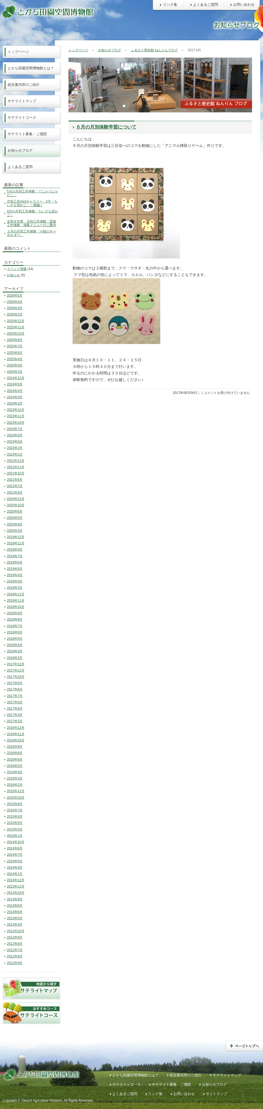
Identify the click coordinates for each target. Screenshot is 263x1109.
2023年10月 (15, 423)
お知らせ (13, 275)
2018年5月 (14, 639)
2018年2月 (14, 658)
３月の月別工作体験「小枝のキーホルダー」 (31, 233)
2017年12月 (15, 664)
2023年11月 (15, 416)
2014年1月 (14, 874)
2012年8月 (14, 944)
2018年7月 (14, 626)
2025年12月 (15, 321)
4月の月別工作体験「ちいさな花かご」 (32, 213)
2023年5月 (14, 441)
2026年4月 (14, 302)
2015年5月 (14, 823)
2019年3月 (14, 581)
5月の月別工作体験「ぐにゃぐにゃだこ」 (32, 193)
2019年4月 (14, 575)
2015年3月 (14, 829)
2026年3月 (14, 308)
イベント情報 (17, 269)
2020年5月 (14, 518)
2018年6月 (14, 632)
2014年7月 (14, 855)
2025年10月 (15, 333)
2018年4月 (14, 645)
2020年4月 (14, 524)
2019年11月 (15, 543)
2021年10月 (15, 473)
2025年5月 (14, 353)
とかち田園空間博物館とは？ (31, 68)
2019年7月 (14, 556)
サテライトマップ (22, 101)
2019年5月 (14, 569)
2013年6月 (14, 912)
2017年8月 (14, 689)
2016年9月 (14, 747)
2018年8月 (14, 619)
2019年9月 (14, 549)
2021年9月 (14, 480)
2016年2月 (14, 785)
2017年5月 (14, 708)
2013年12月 (15, 880)
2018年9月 (14, 613)
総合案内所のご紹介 (24, 85)
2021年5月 (14, 492)
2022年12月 (15, 461)
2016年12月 (15, 728)
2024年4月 (14, 391)
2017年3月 (14, 715)
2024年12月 (15, 378)
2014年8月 (14, 848)
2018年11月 (15, 600)
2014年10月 (15, 842)
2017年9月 (14, 683)
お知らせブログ (109, 50)
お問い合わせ (244, 4)
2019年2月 (14, 588)
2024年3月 (14, 397)
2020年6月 (14, 511)
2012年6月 (14, 956)
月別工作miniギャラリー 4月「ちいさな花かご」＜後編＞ (32, 203)
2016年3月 (14, 778)
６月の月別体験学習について (106, 127)
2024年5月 (14, 384)
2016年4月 (14, 772)
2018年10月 (15, 607)
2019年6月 (14, 562)
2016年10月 (15, 740)
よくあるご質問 (205, 4)
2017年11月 (15, 670)
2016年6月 (14, 759)
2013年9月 (14, 899)
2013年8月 (14, 906)
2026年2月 (14, 314)
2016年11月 (15, 734)
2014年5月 (14, 861)
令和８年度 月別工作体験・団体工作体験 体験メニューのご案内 (31, 223)
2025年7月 (14, 346)
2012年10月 (15, 931)
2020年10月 (15, 505)
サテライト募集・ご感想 (27, 134)
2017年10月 (15, 677)
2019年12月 (15, 537)
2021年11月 (15, 467)
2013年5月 (14, 918)
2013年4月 (14, 924)
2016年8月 (14, 753)
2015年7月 (14, 810)
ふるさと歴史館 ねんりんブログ (154, 50)
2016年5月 (14, 766)
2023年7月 (14, 429)
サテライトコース (22, 117)
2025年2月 (14, 372)
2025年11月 (15, 327)
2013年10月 (15, 893)
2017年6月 (14, 702)
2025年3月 (14, 365)
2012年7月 (14, 950)
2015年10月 (15, 798)
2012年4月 (14, 963)
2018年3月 (14, 651)
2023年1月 (14, 454)
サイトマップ (216, 1094)
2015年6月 (14, 816)
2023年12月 (15, 410)
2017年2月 (14, 721)
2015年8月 (14, 804)
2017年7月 (14, 696)
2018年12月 (15, 594)
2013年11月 (15, 886)
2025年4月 (14, 359)
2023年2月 (14, 448)
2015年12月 (15, 791)
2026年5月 (14, 295)
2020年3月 (14, 531)
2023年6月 (14, 435)
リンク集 (170, 4)
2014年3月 (14, 867)
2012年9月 (14, 937)
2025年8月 (14, 340)
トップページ (78, 50)
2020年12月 (15, 499)
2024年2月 (14, 403)
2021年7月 (14, 486)
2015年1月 (14, 836)
